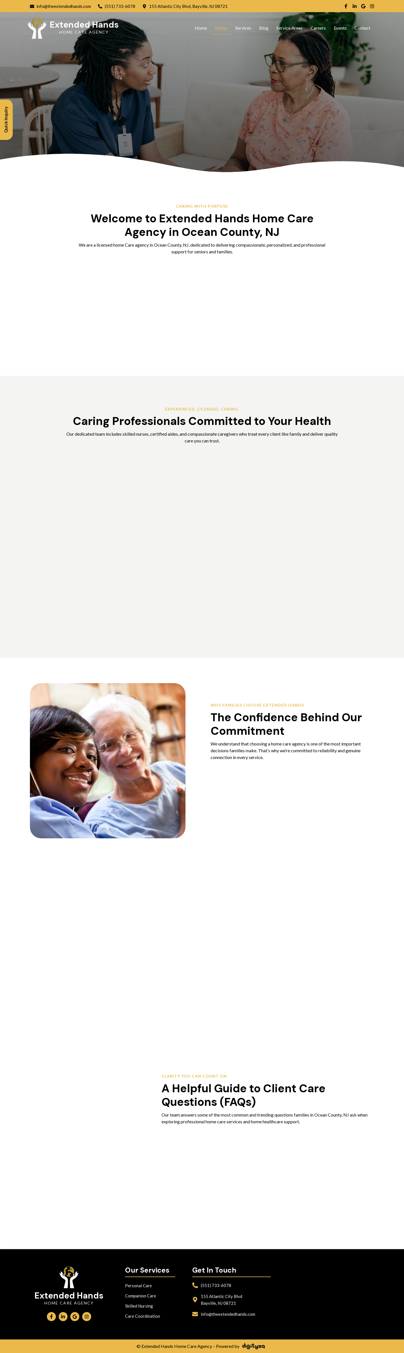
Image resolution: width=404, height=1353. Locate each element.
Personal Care (138, 1285)
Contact (362, 27)
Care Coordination (142, 1316)
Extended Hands (84, 24)
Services (243, 27)
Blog (263, 27)
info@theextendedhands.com (228, 1314)
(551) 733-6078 (216, 1285)
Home (201, 27)
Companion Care (140, 1295)
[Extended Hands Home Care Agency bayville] (327, 1294)
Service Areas (289, 27)
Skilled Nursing (139, 1305)
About (221, 27)
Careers (318, 27)
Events (340, 27)
